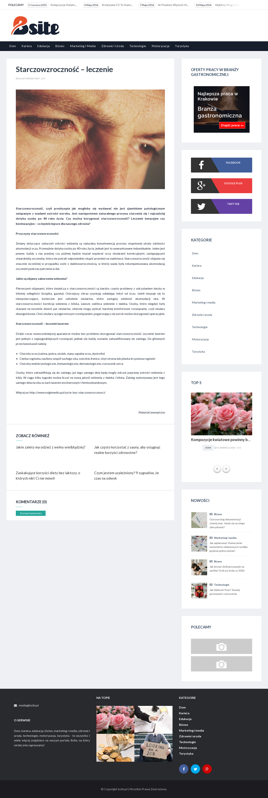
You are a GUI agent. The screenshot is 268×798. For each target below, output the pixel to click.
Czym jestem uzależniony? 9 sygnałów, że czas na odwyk (126, 475)
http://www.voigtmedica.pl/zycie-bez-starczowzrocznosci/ (68, 392)
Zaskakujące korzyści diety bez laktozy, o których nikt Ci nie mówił (48, 475)
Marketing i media (83, 46)
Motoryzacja (161, 46)
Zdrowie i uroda (112, 46)
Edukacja (43, 46)
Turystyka (182, 46)
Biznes (59, 46)
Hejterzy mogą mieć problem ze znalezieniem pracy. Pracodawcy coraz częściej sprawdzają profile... (220, 5)
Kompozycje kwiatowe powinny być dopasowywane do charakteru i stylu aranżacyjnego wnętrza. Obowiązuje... (53, 5)
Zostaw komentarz (31, 513)
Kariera (27, 46)
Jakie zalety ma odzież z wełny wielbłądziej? (50, 447)
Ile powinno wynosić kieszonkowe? (164, 5)
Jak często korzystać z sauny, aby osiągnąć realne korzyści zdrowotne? (127, 450)
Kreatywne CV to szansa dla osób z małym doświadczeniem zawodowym (108, 5)
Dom (12, 46)
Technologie (137, 46)
